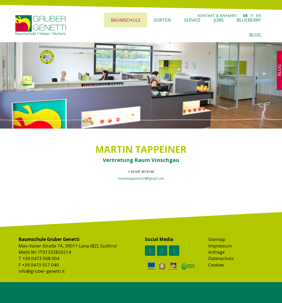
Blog (255, 35)
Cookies (216, 265)
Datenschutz (221, 258)
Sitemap (216, 239)
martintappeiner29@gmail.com (141, 178)
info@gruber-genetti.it (42, 271)
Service (192, 20)
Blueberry (249, 20)
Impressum (220, 246)
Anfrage (216, 252)
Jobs (219, 20)
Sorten (162, 20)
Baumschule (126, 20)
